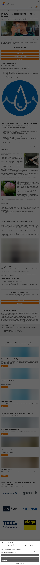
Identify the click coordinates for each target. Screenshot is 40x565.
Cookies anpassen (4, 560)
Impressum (17, 563)
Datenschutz (22, 563)
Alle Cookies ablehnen (5, 557)
